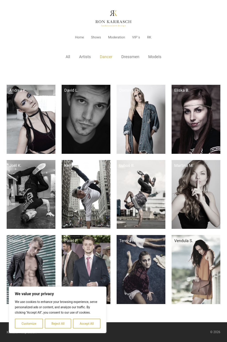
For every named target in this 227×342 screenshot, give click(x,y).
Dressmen (130, 56)
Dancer (106, 56)
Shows (96, 37)
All (68, 56)
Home (79, 37)
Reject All (58, 323)
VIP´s (136, 37)
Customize (29, 323)
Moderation (116, 37)
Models (154, 56)
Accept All (87, 323)
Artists (85, 56)
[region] (57, 310)
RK (149, 37)
